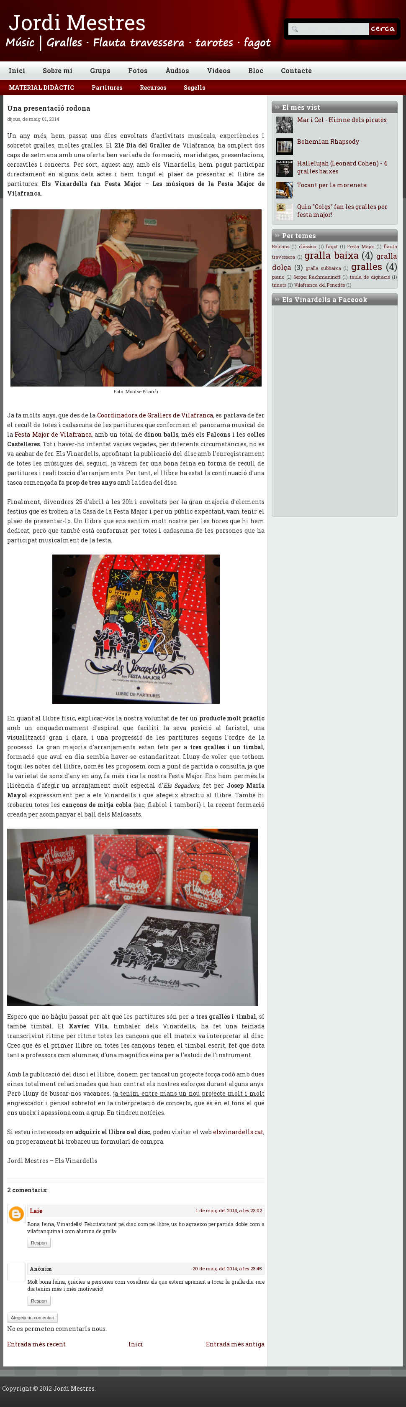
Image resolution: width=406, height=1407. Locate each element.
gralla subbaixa (323, 268)
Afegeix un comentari (32, 1317)
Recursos (153, 88)
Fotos (138, 70)
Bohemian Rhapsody (328, 141)
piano (278, 277)
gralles (366, 266)
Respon (39, 1242)
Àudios (177, 70)
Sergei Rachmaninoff (317, 277)
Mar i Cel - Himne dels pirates (342, 120)
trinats (279, 285)
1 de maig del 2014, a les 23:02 (229, 1210)
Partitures (107, 88)
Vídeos (219, 70)
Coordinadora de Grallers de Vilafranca (155, 415)
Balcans (280, 246)
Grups (100, 70)
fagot (332, 246)
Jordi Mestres (77, 22)
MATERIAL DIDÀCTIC (41, 88)
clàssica (307, 246)
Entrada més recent (36, 1344)
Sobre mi (57, 70)
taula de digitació (370, 277)
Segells (194, 88)
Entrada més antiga (235, 1344)
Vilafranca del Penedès (319, 285)
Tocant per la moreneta (332, 185)
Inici (17, 70)
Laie (36, 1211)
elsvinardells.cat (238, 1132)
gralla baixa (331, 255)
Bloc (255, 70)
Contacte (296, 70)
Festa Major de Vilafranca (53, 434)
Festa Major (360, 246)
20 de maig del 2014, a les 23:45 (227, 1268)
